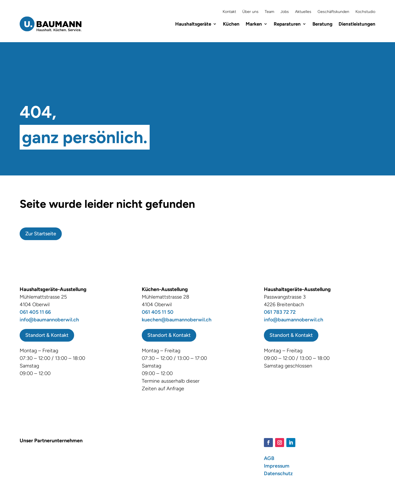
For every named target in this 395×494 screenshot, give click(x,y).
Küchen (231, 24)
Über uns (250, 12)
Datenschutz (278, 473)
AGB (269, 458)
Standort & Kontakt (47, 335)
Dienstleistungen (357, 24)
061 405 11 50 (157, 312)
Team (269, 12)
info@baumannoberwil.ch (49, 320)
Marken (254, 24)
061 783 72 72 (280, 312)
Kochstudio (365, 12)
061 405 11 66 (35, 312)
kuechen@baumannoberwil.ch (176, 320)
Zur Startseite (40, 234)
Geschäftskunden (333, 12)
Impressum (276, 466)
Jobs (284, 12)
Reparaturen (287, 24)
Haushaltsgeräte (193, 24)
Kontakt (229, 12)
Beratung (322, 24)
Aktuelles (303, 12)
